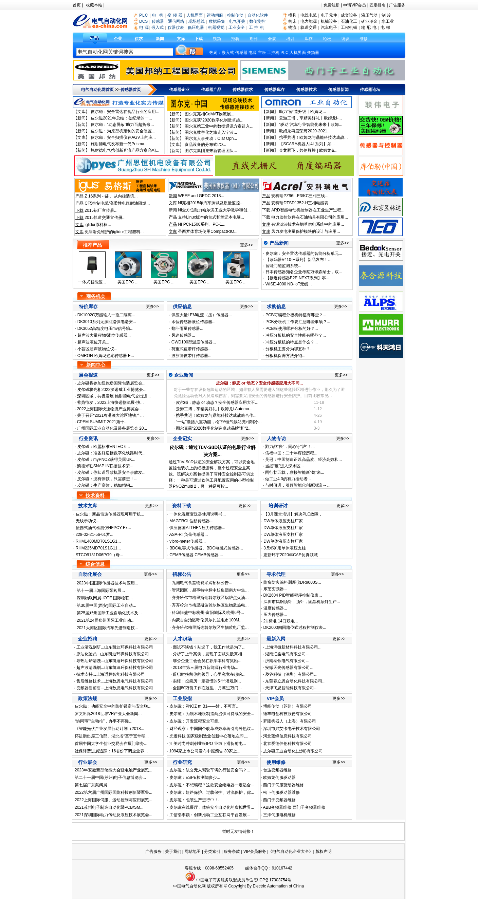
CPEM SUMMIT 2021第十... (102, 421)
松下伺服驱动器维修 (281, 792)
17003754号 (280, 880)
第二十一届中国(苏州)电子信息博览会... (110, 777)
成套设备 (349, 15)
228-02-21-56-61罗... (94, 534)
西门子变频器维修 (279, 800)
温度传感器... (275, 608)
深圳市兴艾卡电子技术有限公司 (291, 728)
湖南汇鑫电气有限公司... (287, 654)
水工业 (388, 21)
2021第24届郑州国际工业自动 (104, 620)
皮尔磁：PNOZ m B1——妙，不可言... (204, 706)
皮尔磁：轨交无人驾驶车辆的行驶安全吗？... (209, 770)
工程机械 (349, 27)
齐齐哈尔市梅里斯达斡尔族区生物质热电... (210, 605)
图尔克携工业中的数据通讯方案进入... (219, 126)
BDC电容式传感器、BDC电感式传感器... (206, 548)
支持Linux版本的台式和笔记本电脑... (211, 217)
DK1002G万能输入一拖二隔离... (106, 315)
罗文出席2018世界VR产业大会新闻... (108, 713)
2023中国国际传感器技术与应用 (106, 583)
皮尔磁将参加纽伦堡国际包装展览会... (111, 383)
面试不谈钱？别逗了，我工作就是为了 (207, 647)
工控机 (273, 52)
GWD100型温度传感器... (193, 342)
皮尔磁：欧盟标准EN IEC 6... (103, 446)
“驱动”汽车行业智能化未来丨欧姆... (310, 124)
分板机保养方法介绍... (285, 355)
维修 (364, 38)
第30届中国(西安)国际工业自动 (105, 605)
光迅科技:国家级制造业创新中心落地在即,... (209, 736)
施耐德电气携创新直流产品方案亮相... (125, 150)
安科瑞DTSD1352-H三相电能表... (301, 203)
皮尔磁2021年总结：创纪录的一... (121, 118)
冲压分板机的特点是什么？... (291, 342)
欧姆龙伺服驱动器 (279, 777)
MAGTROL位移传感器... (191, 521)
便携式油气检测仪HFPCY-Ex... (103, 527)
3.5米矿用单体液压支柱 (284, 548)
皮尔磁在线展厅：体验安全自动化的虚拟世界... (211, 807)
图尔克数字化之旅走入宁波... (211, 132)
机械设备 (329, 21)
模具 (292, 15)
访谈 (345, 38)
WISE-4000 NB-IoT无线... (288, 284)
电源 (253, 52)
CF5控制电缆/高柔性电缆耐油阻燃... (117, 203)
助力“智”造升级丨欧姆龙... (302, 111)
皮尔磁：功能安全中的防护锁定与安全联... (113, 706)
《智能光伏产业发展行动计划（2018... (109, 728)
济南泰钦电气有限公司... (287, 660)
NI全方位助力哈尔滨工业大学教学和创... (214, 210)
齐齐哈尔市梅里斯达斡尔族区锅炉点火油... (210, 597)
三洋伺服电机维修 (279, 814)
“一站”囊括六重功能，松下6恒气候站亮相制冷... (219, 421)
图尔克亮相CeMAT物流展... (209, 114)
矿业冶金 (369, 21)
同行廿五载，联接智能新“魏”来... (294, 472)
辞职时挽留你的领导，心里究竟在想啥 (207, 674)
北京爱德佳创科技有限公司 (287, 743)
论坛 (327, 38)
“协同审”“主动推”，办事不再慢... (103, 721)
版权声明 (323, 851)
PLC (284, 52)
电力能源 (308, 21)
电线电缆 (308, 15)
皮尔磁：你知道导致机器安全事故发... (110, 472)
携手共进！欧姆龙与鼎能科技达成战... (313, 137)
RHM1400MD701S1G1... (98, 541)
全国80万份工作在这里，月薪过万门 (205, 688)
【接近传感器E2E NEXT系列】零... (296, 278)
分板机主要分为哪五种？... (289, 349)
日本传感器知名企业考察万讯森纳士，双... (303, 271)
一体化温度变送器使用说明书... (197, 514)
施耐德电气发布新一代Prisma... (119, 144)
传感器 (241, 52)
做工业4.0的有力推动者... (288, 478)
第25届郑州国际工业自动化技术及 (107, 613)
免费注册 (332, 5)
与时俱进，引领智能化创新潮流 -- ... (298, 485)
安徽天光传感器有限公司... (289, 667)
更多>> (246, 245)
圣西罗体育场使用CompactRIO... (207, 231)
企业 (118, 38)
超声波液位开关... (93, 342)
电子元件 (329, 15)
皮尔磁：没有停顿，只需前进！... (106, 478)
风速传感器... (183, 335)
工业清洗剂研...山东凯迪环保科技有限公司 (114, 647)
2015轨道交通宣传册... (105, 217)
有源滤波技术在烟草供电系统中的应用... (307, 224)
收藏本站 (94, 5)
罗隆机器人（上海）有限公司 (289, 721)
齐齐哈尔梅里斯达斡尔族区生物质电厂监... (210, 627)
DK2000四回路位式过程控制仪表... (294, 627)
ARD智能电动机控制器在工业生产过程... (307, 210)
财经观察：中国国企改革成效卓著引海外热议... (211, 728)
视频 (217, 38)
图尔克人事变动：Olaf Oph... (211, 138)
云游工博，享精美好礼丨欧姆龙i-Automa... (214, 409)
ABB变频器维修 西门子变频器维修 (294, 807)
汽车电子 (329, 27)
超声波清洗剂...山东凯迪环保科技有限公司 (114, 667)
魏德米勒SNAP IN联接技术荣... (104, 466)
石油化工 (349, 21)
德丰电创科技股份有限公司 (287, 713)
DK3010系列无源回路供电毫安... (106, 321)
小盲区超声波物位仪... (97, 349)
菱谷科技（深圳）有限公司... (291, 674)
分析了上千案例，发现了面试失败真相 (207, 654)
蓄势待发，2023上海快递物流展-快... (110, 402)
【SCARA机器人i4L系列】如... (306, 144)
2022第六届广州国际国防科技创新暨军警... (113, 792)
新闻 (160, 38)
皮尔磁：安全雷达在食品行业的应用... (125, 111)
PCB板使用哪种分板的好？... (291, 328)
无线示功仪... (87, 521)
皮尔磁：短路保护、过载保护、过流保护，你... (211, 792)
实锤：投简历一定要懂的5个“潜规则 (205, 681)
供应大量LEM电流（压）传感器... (201, 315)
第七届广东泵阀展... (93, 785)
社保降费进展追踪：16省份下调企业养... (111, 751)
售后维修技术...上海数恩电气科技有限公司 (114, 681)
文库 (181, 38)
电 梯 (385, 27)
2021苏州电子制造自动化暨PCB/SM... (109, 807)
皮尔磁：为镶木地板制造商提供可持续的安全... (211, 713)
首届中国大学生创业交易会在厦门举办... (111, 743)
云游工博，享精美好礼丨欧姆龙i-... (310, 118)
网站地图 (192, 851)
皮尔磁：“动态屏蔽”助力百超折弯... (122, 124)
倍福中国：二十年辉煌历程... (291, 453)
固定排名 (377, 5)
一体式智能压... (92, 282)
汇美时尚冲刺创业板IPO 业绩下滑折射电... (207, 743)
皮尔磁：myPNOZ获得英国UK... (105, 459)
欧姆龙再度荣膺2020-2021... (304, 131)
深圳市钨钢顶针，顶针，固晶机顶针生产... (301, 601)
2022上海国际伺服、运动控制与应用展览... (113, 800)
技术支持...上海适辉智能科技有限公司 (110, 674)
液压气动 (369, 15)
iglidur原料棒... (98, 224)
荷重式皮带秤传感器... (191, 349)
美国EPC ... (128, 282)
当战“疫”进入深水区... (284, 466)
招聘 (235, 38)
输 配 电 (368, 27)
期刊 (254, 38)
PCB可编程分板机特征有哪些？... (295, 315)
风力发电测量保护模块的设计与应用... (305, 231)
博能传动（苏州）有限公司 (287, 706)
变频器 (313, 52)
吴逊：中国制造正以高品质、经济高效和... (303, 459)
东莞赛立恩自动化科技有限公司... (295, 681)
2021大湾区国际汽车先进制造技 (106, 627)
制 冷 (386, 15)
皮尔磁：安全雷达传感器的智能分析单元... (303, 253)
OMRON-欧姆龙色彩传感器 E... (105, 355)
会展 (272, 38)
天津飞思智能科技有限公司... (291, 688)
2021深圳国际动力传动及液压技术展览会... (113, 814)
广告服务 (397, 5)
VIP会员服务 (254, 851)
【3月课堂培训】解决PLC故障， (293, 514)
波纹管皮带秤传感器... (191, 355)
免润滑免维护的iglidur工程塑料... (114, 231)
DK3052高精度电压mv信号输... (105, 328)
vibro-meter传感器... (187, 541)
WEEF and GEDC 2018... (201, 195)
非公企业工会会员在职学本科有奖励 (205, 660)
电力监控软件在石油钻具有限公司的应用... (309, 217)
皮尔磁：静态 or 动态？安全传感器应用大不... (217, 402)
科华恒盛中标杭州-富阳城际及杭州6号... (208, 612)
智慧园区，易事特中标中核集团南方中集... (210, 590)
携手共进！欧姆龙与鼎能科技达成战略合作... (216, 415)
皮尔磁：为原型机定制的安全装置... (123, 131)
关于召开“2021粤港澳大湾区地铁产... (110, 415)
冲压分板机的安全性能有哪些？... (295, 335)
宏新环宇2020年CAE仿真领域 (290, 554)
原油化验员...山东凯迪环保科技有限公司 (112, 654)
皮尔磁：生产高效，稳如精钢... (104, 485)
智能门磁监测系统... (282, 265)
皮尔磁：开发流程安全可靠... (195, 721)
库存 (309, 38)
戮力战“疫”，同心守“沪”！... (290, 446)
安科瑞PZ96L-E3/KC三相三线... (299, 195)
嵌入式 (228, 52)
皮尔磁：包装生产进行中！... (195, 800)
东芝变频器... (275, 588)
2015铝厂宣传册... (101, 210)
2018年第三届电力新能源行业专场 (204, 667)
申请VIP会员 (354, 5)
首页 (77, 5)
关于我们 (173, 851)
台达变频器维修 (277, 770)
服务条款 (232, 851)
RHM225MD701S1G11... (98, 548)
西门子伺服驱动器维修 (283, 785)
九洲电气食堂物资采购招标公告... (202, 582)
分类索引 (212, 851)
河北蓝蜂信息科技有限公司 (287, 736)
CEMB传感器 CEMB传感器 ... (196, 554)
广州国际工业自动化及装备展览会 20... (112, 428)
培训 (290, 38)
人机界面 (298, 52)
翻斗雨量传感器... (187, 328)
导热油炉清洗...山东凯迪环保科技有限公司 (114, 660)
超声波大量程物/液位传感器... (104, 335)
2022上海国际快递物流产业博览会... (110, 409)
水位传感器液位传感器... (193, 321)
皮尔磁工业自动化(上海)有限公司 (293, 751)
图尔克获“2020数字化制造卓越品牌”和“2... (214, 428)
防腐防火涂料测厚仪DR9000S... (292, 582)
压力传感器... (275, 614)
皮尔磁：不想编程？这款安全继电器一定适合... (211, 785)
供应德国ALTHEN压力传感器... (197, 527)
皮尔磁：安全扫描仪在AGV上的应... (123, 137)
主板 (262, 52)
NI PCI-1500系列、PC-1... (201, 224)
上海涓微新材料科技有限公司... (293, 647)
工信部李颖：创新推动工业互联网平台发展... (209, 814)
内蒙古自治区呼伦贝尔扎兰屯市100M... (207, 620)
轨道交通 (308, 27)
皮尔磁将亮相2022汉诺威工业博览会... (112, 389)
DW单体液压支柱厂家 (283, 521)
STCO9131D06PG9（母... (99, 554)
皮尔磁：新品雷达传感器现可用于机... (110, 514)
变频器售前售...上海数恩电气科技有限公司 (114, 688)
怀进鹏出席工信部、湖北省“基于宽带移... (112, 736)
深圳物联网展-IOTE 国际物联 (103, 598)
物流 (292, 27)
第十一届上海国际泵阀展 (99, 590)
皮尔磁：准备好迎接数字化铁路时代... (110, 453)
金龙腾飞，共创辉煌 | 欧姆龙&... (308, 150)
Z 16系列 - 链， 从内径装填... (111, 196)
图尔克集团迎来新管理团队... (211, 150)
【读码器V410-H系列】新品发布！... (297, 259)
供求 (139, 38)
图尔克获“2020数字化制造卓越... (214, 120)
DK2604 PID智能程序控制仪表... (292, 595)
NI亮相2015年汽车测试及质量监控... (210, 203)
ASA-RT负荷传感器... (188, 534)
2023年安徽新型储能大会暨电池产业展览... (113, 770)
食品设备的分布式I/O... (205, 144)
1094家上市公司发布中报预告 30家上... (204, 751)
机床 (292, 21)
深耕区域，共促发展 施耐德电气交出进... (114, 396)
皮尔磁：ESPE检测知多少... (194, 777)
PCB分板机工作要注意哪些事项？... (297, 321)
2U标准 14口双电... (280, 621)
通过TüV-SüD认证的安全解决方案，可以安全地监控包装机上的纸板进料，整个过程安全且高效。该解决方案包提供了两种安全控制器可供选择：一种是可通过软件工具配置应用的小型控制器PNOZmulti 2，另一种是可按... (212, 474)
